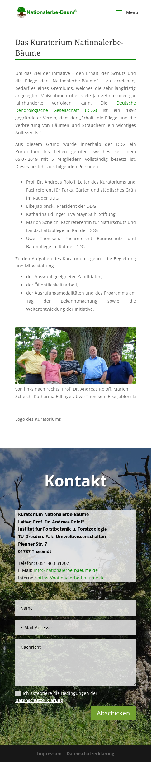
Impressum (50, 753)
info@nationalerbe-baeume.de (66, 570)
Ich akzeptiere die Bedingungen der (56, 697)
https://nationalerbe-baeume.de (71, 578)
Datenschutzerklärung (39, 700)
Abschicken (113, 713)
